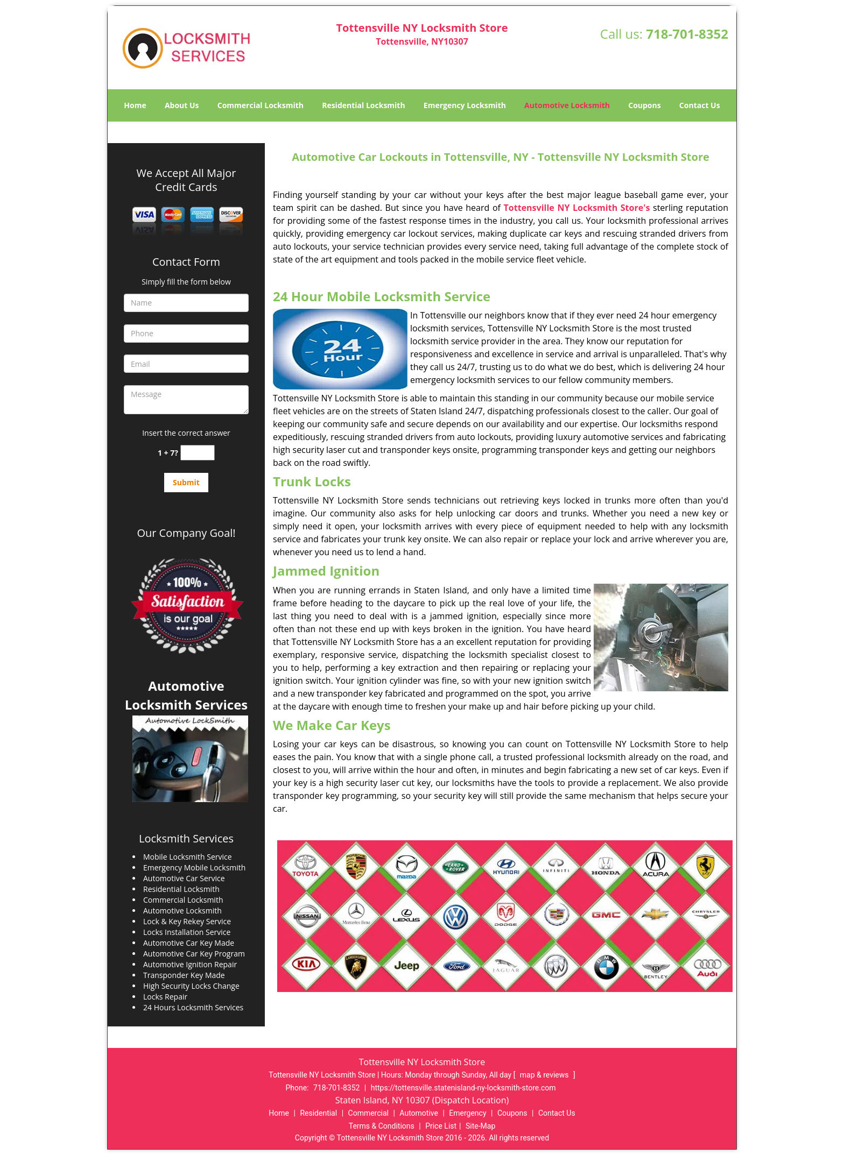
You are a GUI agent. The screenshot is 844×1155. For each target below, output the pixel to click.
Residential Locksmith (363, 105)
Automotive (418, 1113)
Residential (318, 1113)
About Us (182, 105)
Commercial (368, 1113)
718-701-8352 (687, 33)
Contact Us (699, 105)
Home (135, 105)
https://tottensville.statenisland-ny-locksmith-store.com (463, 1087)
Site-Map (480, 1126)
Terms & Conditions (381, 1126)
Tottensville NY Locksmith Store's (577, 208)
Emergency (467, 1113)
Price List (440, 1126)
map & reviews (545, 1075)
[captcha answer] (197, 452)
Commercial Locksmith (260, 105)
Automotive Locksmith (567, 105)
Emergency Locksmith (465, 105)
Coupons (644, 105)
